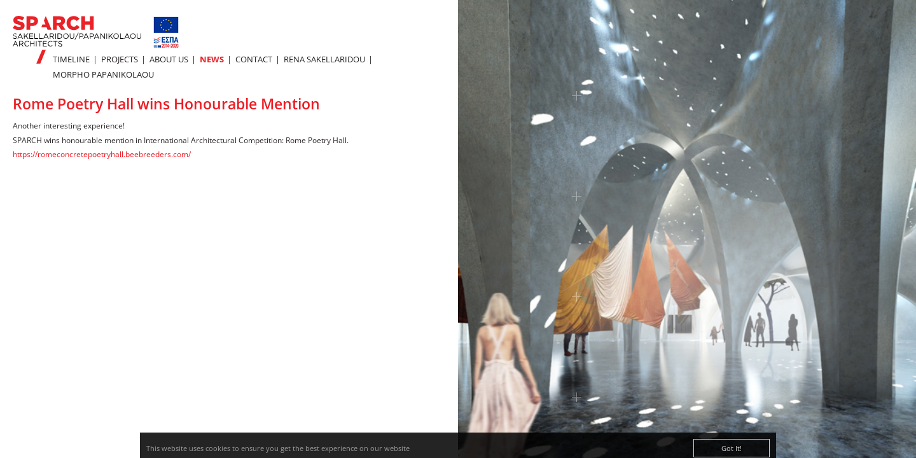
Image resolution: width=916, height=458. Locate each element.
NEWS (212, 59)
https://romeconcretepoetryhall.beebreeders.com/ (102, 154)
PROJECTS (119, 59)
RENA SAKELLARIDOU (324, 59)
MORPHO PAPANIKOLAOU (103, 74)
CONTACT (253, 59)
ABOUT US (168, 59)
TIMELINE (71, 59)
